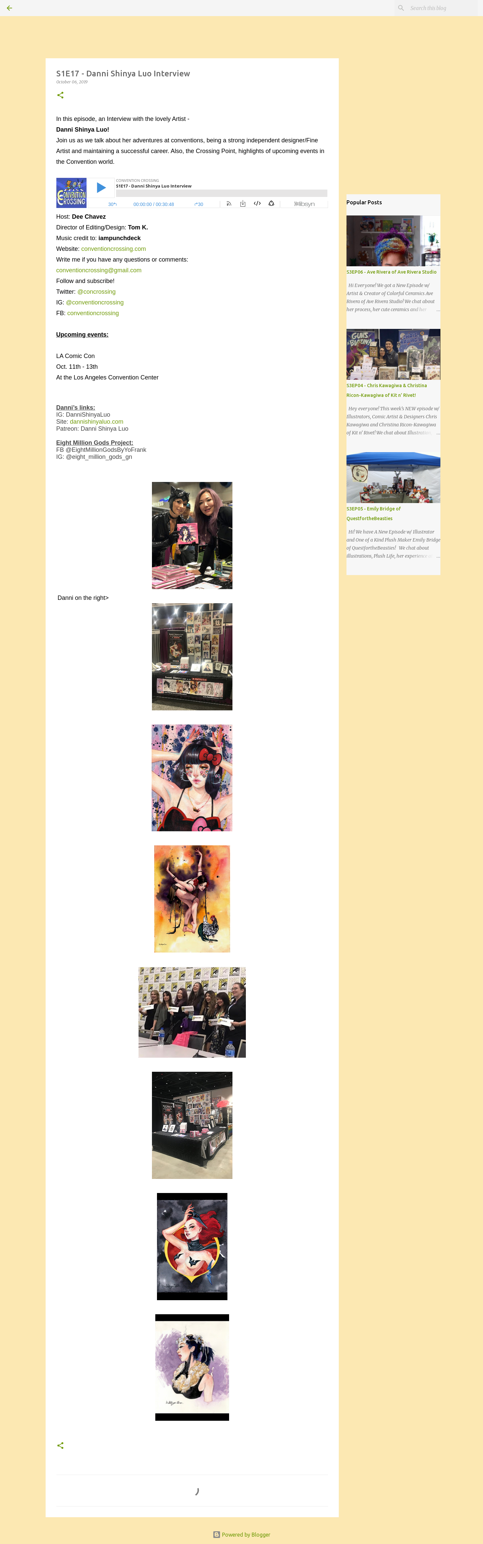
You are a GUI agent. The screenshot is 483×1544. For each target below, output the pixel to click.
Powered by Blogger (241, 1535)
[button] (60, 95)
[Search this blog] (442, 8)
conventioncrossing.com (113, 248)
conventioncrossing (93, 313)
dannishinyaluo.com (97, 421)
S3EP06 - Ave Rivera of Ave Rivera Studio (391, 272)
